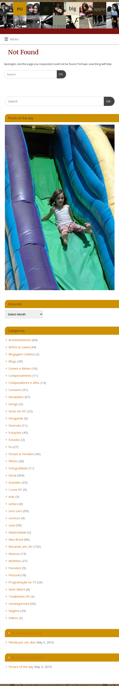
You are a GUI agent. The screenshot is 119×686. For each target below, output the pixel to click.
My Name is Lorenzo (27, 657)
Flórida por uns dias (22, 642)
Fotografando (18, 468)
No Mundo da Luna (26, 633)
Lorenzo (14, 518)
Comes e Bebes (20, 368)
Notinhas (15, 561)
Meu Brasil (16, 539)
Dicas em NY (17, 411)
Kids (12, 497)
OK (60, 74)
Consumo (15, 390)
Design (13, 404)
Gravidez (15, 482)
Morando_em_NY (20, 546)
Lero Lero (15, 511)
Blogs (12, 361)
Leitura (13, 504)
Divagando (16, 418)
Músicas (14, 554)
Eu (10, 447)
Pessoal (14, 575)
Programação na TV (22, 582)
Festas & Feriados (21, 454)
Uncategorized (19, 603)
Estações (15, 432)
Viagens (14, 611)
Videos (13, 618)
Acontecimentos (20, 340)
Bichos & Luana (19, 347)
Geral (12, 475)
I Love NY (15, 489)
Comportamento (20, 375)
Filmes (13, 461)
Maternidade (17, 532)
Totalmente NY (19, 596)
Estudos (14, 440)
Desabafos (16, 397)
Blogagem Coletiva (22, 354)
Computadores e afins (24, 383)
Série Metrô (17, 589)
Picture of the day (21, 667)
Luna (12, 525)
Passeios (15, 568)
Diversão (15, 425)
